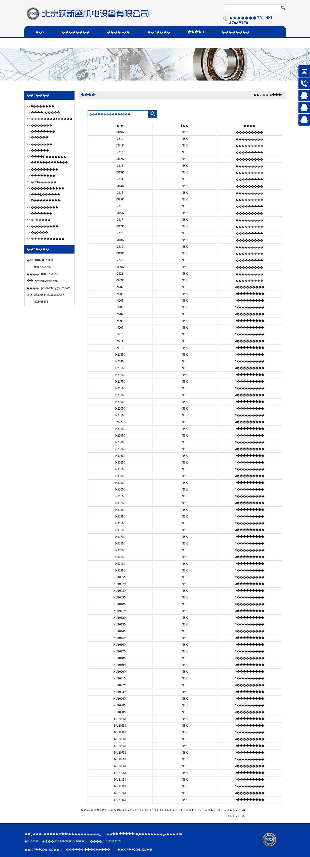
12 (180, 809)
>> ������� (39, 125)
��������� (97, 849)
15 (199, 809)
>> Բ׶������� (40, 106)
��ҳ (39, 32)
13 (187, 809)
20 (231, 809)
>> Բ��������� (44, 200)
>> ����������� (45, 188)
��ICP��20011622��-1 (43, 849)
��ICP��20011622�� (134, 849)
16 (206, 809)
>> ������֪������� (47, 162)
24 (237, 815)
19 (225, 809)
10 (168, 809)
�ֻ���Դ (196, 32)
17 (212, 809)
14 (193, 809)
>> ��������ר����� (49, 119)
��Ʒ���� (158, 32)
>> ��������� (42, 169)
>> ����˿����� (43, 112)
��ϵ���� (46, 43)
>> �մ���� (37, 137)
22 (243, 809)
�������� (76, 32)
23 (231, 815)
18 (218, 809)
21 (237, 809)
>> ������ (38, 220)
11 (174, 809)
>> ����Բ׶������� (47, 156)
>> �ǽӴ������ (41, 182)
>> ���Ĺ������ (43, 194)
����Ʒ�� (118, 32)
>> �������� (41, 131)
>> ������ (38, 150)
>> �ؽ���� (37, 232)
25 (243, 815)
